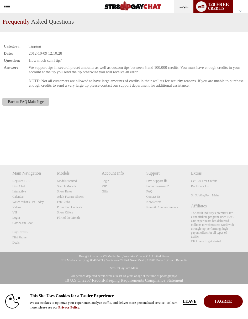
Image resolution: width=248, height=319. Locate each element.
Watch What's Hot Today (28, 202)
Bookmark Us (200, 186)
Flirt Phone (19, 237)
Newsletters (153, 202)
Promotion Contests (69, 207)
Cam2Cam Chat (22, 223)
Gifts (105, 191)
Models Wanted (67, 181)
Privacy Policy (68, 307)
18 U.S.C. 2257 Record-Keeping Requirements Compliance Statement (124, 280)
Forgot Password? (157, 186)
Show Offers (65, 212)
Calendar (18, 196)
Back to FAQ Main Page (26, 102)
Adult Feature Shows (70, 196)
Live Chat (18, 186)
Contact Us (153, 196)
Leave (195, 301)
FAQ (149, 191)
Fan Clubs (63, 202)
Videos (16, 207)
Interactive (19, 191)
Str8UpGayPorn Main (205, 195)
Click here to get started (206, 241)
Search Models (66, 186)
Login (184, 6)
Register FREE (21, 181)
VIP (14, 212)
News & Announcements (162, 207)
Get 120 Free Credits (204, 181)
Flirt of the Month (68, 217)
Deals (15, 242)
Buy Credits (20, 232)
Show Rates (64, 191)
